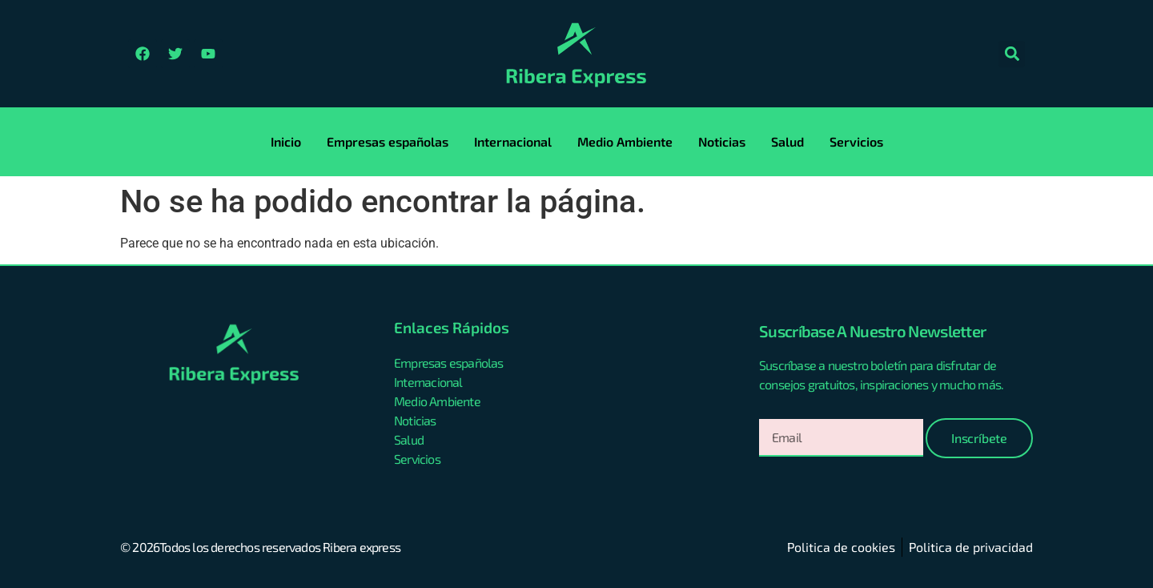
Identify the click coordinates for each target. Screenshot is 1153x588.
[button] (1011, 54)
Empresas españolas (387, 141)
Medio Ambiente (625, 141)
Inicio (286, 141)
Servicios (856, 141)
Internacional (513, 141)
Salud (787, 141)
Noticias (721, 141)
